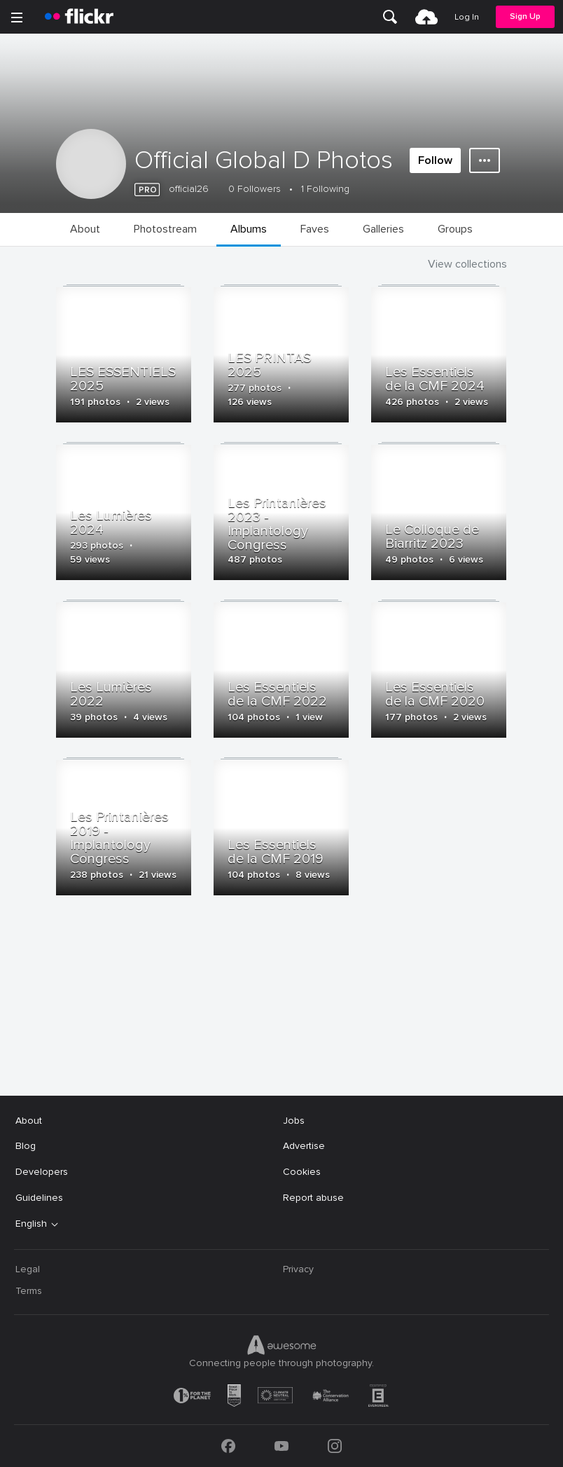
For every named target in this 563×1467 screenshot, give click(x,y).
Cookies (302, 1172)
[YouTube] (281, 1446)
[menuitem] (390, 17)
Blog (25, 1146)
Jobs (294, 1121)
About (28, 1121)
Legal (27, 1269)
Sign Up (525, 16)
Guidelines (39, 1198)
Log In (466, 17)
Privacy (298, 1269)
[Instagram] (334, 1446)
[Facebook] (228, 1446)
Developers (41, 1172)
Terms (28, 1291)
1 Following (325, 189)
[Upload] (426, 17)
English (31, 1224)
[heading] (79, 17)
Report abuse (313, 1198)
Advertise (304, 1146)
